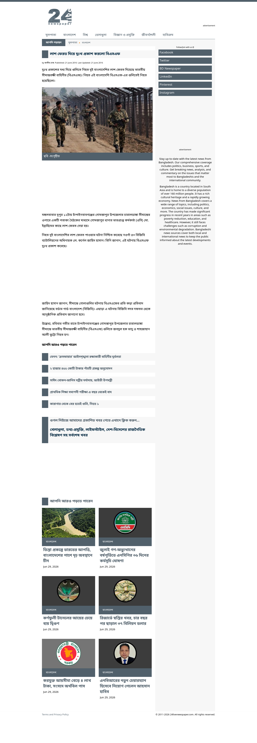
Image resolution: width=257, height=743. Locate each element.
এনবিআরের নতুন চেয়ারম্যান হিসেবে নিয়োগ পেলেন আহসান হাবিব (125, 686)
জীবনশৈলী (148, 35)
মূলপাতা (51, 35)
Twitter (165, 61)
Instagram (167, 93)
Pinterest (166, 85)
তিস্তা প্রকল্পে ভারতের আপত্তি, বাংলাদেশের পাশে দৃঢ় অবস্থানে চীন (67, 556)
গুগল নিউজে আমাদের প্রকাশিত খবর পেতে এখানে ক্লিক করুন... (95, 420)
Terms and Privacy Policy (55, 714)
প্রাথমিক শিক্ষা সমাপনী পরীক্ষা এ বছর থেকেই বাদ (81, 392)
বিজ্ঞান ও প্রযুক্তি (124, 35)
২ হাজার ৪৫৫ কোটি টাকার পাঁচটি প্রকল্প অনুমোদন (81, 369)
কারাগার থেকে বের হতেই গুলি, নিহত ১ (74, 404)
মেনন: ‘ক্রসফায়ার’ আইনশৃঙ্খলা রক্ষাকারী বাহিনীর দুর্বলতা (85, 357)
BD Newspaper (170, 69)
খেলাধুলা (100, 35)
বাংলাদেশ (69, 35)
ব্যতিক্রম (168, 35)
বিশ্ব (85, 35)
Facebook (166, 53)
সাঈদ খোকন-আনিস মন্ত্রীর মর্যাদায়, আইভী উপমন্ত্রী (81, 380)
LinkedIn (166, 77)
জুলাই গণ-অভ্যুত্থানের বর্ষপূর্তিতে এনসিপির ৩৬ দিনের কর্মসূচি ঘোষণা (124, 556)
